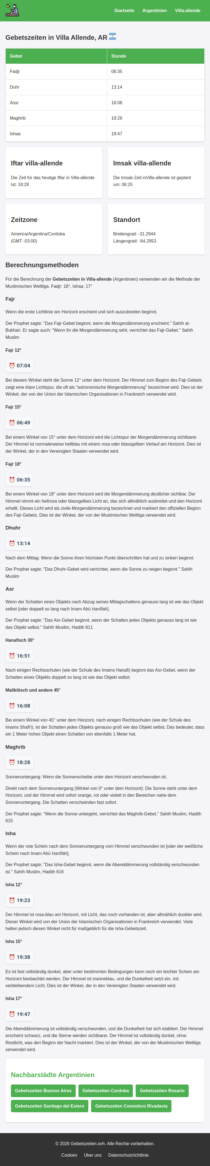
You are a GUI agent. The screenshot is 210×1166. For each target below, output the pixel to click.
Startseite (124, 10)
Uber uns (93, 1155)
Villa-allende (187, 10)
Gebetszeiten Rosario (162, 1090)
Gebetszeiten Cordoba (106, 1090)
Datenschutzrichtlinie (128, 1155)
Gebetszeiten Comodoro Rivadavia (131, 1106)
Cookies (69, 1155)
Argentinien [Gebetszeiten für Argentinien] (154, 10)
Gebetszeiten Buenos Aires (43, 1090)
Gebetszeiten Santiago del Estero (49, 1106)
